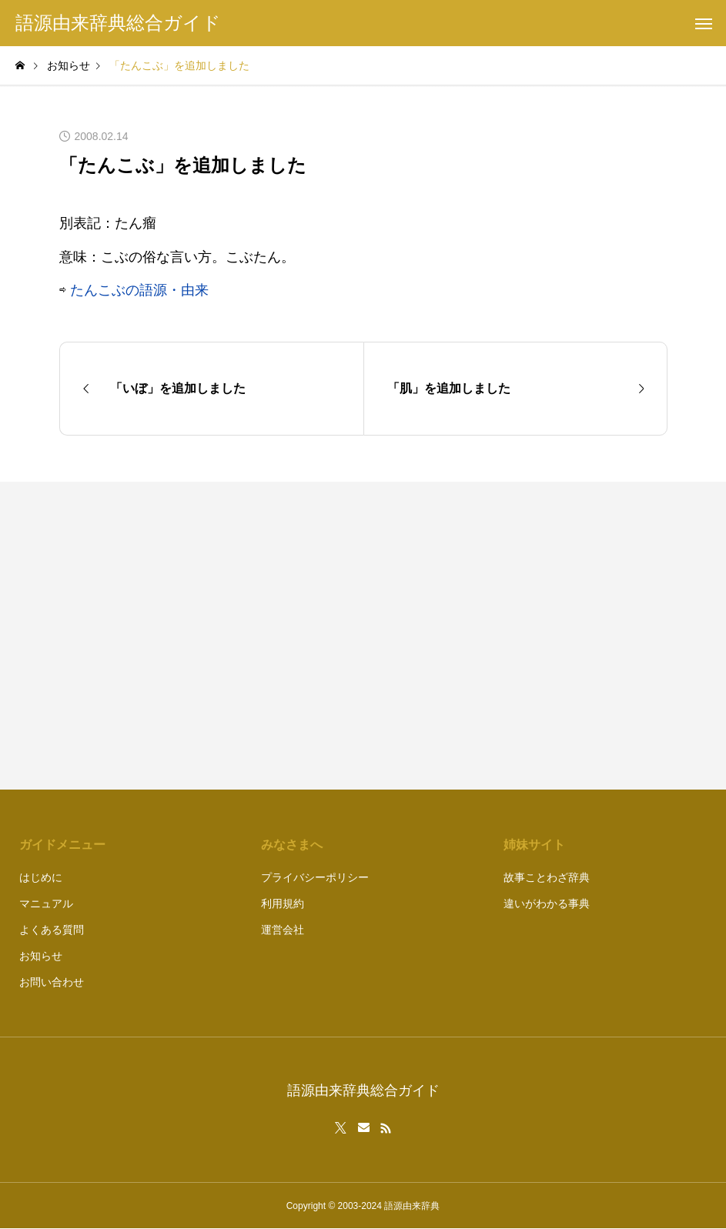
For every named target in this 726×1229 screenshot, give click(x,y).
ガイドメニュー (62, 844)
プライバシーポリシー (315, 877)
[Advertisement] (523, 635)
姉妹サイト (534, 844)
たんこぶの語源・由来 (139, 290)
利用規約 (282, 903)
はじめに (40, 877)
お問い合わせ (51, 982)
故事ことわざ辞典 (547, 877)
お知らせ (40, 956)
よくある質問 (51, 929)
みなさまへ (292, 844)
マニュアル (46, 903)
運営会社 (282, 929)
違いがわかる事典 (547, 903)
